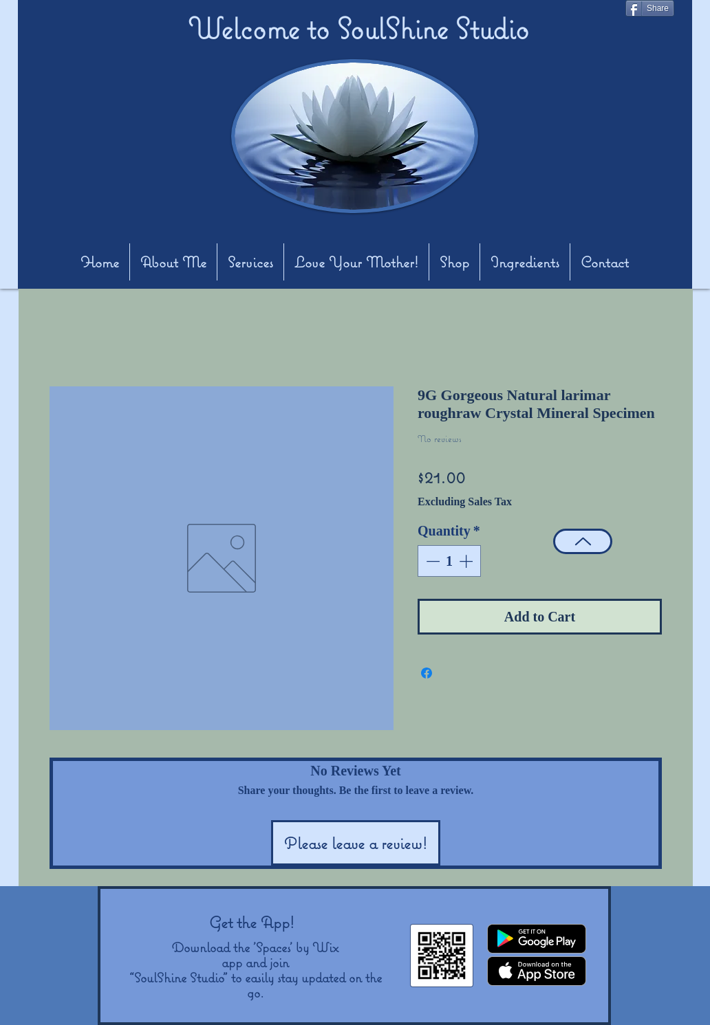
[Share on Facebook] (426, 673)
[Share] (649, 8)
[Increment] (467, 561)
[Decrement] (431, 561)
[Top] (582, 541)
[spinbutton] (449, 561)
